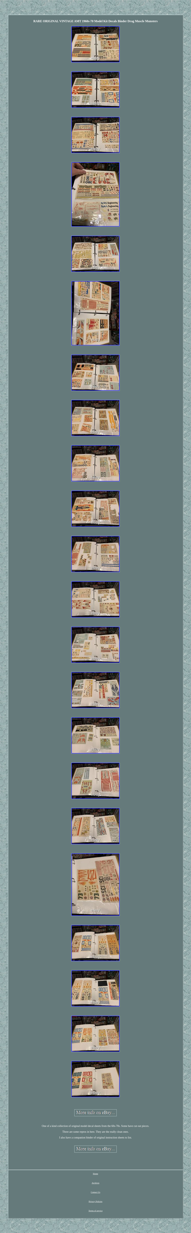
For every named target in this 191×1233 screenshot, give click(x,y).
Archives (95, 1183)
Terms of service (95, 1210)
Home (95, 1173)
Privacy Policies (95, 1201)
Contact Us (95, 1192)
